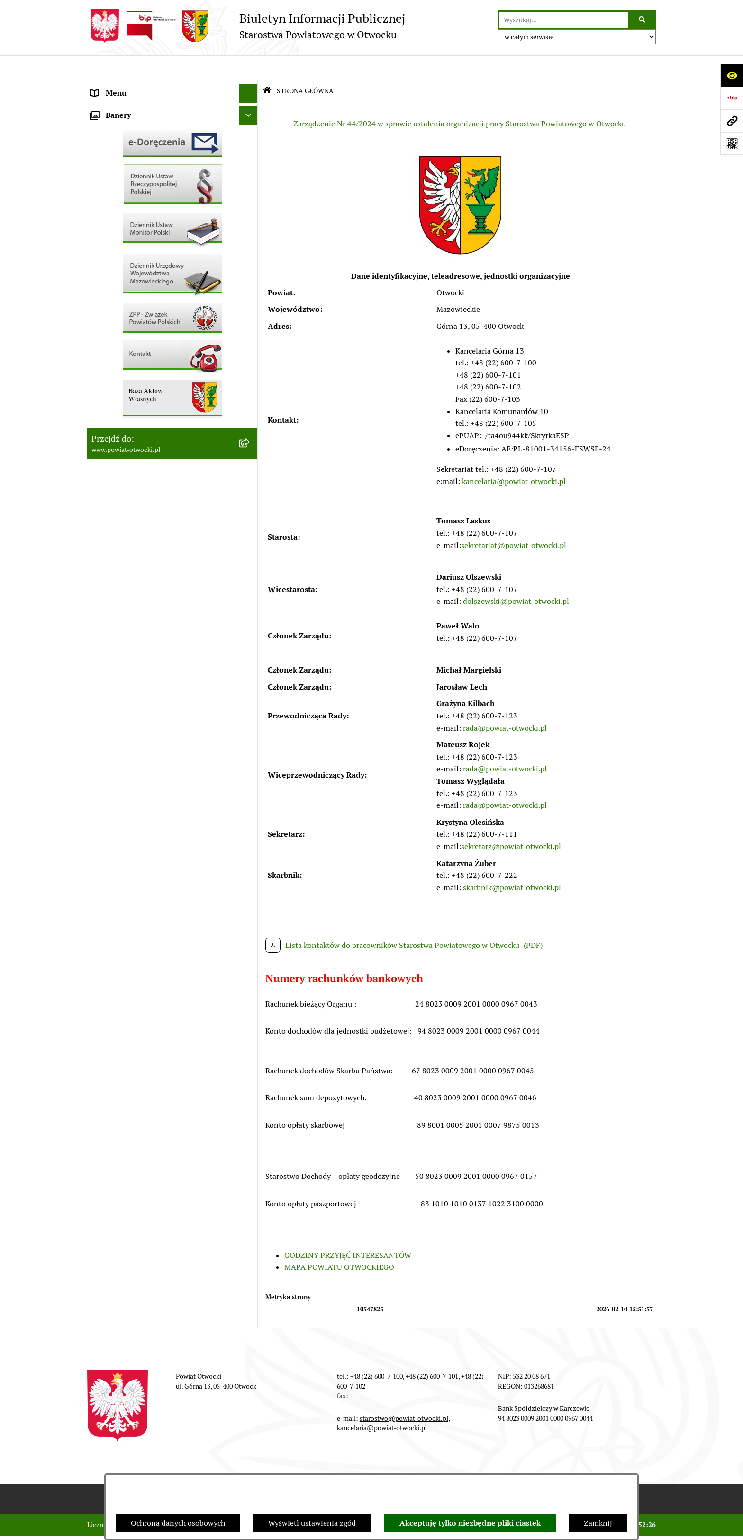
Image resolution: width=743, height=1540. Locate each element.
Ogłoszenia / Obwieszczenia (138, 257)
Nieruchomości (116, 352)
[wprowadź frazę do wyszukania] (564, 19)
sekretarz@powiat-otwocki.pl (511, 821)
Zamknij (598, 1523)
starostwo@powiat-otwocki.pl (404, 1393)
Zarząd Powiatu (117, 106)
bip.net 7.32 (639, 1525)
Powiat (103, 163)
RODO (101, 200)
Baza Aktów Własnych (128, 496)
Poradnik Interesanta (127, 144)
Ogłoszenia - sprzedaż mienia (140, 276)
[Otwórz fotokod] (731, 143)
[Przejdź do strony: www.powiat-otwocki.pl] (731, 120)
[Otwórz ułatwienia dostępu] (731, 75)
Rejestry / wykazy (120, 314)
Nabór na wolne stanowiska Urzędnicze (158, 333)
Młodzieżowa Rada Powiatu (137, 125)
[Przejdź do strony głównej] (246, 26)
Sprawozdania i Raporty (131, 295)
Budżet (103, 446)
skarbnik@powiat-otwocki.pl (512, 862)
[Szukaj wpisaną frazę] (643, 19)
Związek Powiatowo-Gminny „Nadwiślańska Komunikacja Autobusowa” (163, 471)
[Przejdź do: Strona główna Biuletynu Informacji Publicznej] (267, 66)
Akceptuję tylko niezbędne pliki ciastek (470, 1523)
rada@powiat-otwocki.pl (505, 703)
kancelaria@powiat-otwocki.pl (514, 456)
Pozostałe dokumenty (127, 238)
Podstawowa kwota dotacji (136, 390)
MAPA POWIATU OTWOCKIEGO (339, 1242)
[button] (250, 125)
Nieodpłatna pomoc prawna (138, 181)
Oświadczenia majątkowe (134, 428)
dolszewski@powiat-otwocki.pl (516, 576)
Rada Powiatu (114, 87)
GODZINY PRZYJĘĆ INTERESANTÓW (347, 1230)
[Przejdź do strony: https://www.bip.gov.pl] (731, 98)
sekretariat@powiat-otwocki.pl (513, 520)
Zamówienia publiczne (129, 371)
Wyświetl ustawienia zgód (312, 1523)
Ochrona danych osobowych (178, 1523)
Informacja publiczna (127, 219)
